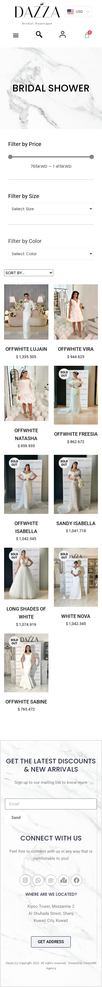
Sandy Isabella (75, 523)
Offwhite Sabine (26, 702)
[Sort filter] (28, 272)
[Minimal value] (51, 157)
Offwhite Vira (76, 349)
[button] (15, 35)
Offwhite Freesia (76, 434)
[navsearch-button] (39, 35)
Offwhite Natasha (26, 434)
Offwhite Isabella (26, 527)
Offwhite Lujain (26, 349)
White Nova (75, 616)
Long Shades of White (26, 613)
